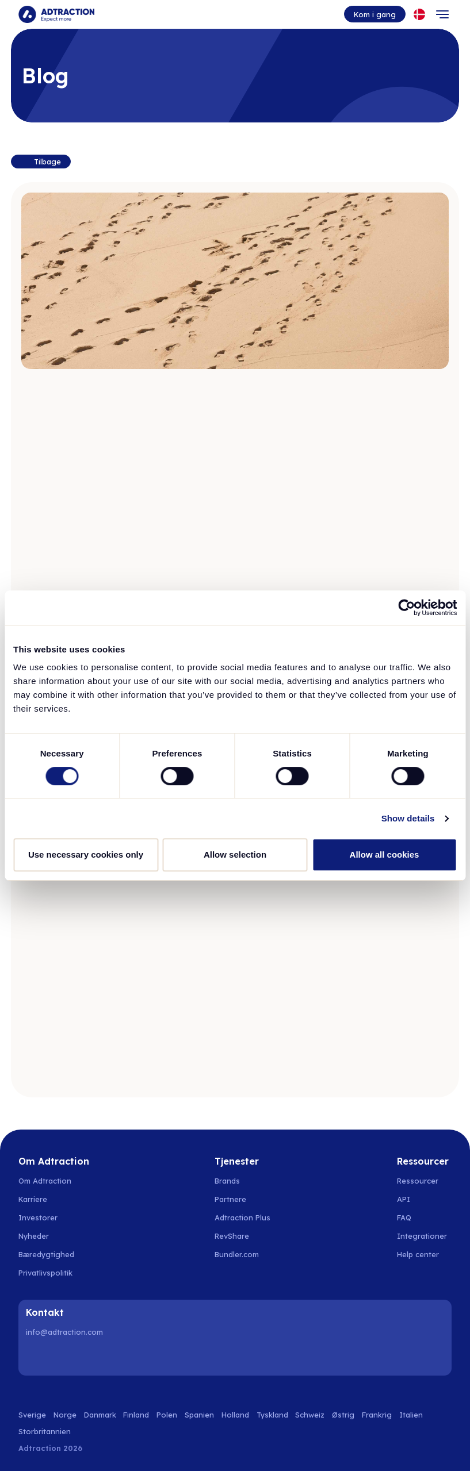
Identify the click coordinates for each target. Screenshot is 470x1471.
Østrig (343, 1414)
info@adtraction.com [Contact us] (64, 1331)
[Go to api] (424, 1199)
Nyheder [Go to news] (33, 1235)
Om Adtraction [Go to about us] (44, 1180)
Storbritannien (44, 1431)
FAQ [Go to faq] (404, 1217)
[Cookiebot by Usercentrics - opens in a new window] (406, 607)
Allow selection (235, 854)
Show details (408, 818)
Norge (65, 1414)
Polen (166, 1414)
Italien (411, 1414)
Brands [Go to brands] (227, 1180)
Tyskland (272, 1414)
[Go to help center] (424, 1254)
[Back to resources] (40, 161)
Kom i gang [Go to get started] (375, 14)
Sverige (32, 1414)
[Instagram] (66, 1357)
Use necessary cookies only (85, 854)
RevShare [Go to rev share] (232, 1235)
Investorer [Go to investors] (38, 1217)
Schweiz (309, 1414)
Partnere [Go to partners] (230, 1199)
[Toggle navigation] (442, 14)
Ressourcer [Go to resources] (417, 1180)
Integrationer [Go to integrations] (422, 1235)
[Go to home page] (56, 14)
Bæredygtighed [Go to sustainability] (46, 1254)
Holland (235, 1414)
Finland (136, 1414)
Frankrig (377, 1414)
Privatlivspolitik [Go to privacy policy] (45, 1272)
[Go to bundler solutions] (243, 1254)
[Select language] (419, 14)
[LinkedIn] (37, 1357)
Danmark (100, 1414)
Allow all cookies (384, 854)
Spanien (199, 1414)
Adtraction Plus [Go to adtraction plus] (242, 1217)
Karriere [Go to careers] (32, 1199)
